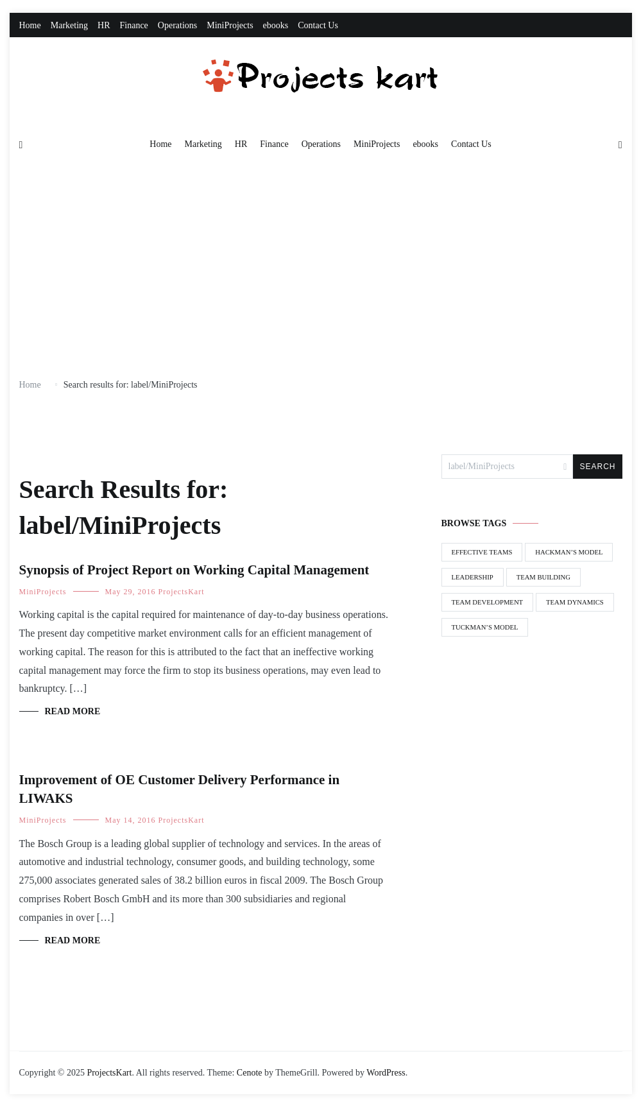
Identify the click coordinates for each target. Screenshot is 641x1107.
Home (30, 25)
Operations (177, 25)
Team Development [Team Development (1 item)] (488, 602)
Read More (73, 711)
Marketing (69, 25)
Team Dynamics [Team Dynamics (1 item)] (575, 602)
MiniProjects (230, 25)
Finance (134, 25)
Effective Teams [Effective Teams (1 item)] (482, 552)
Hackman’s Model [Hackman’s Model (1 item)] (569, 552)
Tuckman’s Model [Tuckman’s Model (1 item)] (485, 627)
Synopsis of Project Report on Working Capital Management (194, 570)
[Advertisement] (321, 269)
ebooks (276, 25)
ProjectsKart (181, 591)
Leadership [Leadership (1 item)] (472, 577)
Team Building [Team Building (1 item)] (543, 577)
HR (104, 25)
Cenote (249, 1072)
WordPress (385, 1072)
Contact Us (318, 25)
